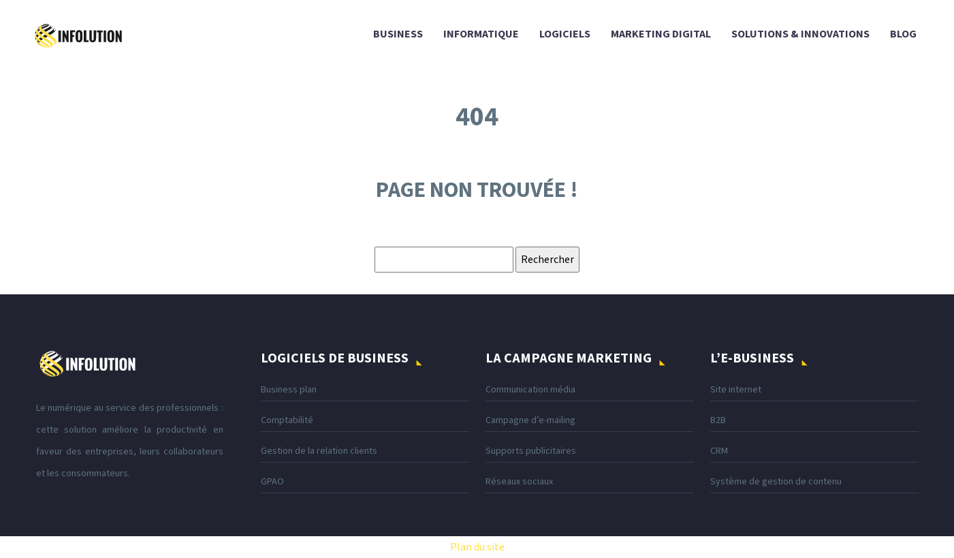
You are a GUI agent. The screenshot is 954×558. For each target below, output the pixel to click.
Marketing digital (661, 34)
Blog (903, 34)
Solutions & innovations (800, 34)
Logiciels (564, 34)
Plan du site (477, 547)
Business (398, 34)
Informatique (481, 34)
